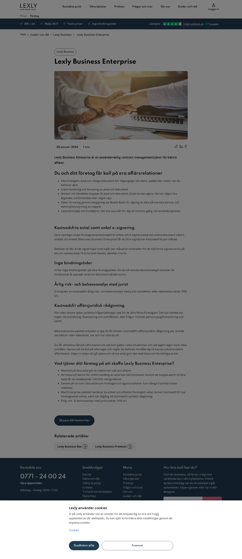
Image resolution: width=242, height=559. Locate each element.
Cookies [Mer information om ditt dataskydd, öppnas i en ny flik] (74, 530)
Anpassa (137, 545)
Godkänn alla (84, 545)
